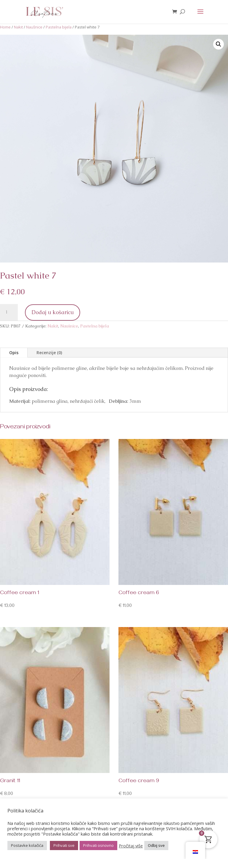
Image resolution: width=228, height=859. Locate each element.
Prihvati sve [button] (64, 845)
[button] (218, 44)
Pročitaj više (131, 845)
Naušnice (34, 27)
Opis (13, 352)
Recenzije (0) (49, 352)
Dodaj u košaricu (52, 312)
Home (5, 27)
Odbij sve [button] (156, 845)
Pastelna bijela (59, 27)
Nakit (18, 27)
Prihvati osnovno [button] (98, 845)
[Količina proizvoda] (9, 312)
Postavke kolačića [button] (27, 845)
